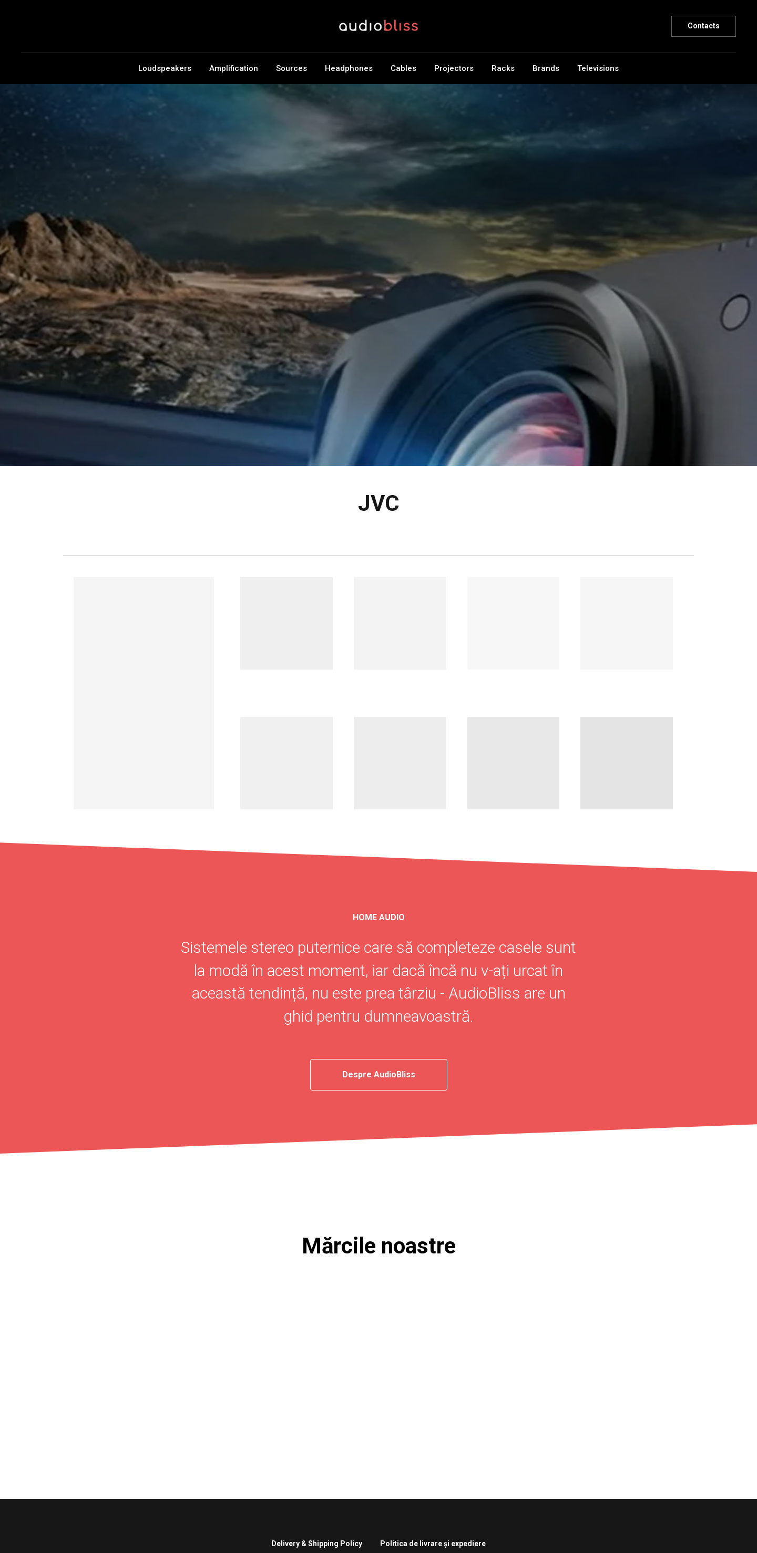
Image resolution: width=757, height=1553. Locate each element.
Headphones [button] (349, 68)
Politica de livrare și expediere (433, 1543)
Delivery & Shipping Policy (316, 1543)
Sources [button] (291, 68)
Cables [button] (403, 68)
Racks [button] (503, 68)
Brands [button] (546, 68)
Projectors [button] (454, 68)
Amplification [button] (233, 68)
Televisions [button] (598, 68)
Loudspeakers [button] (164, 68)
